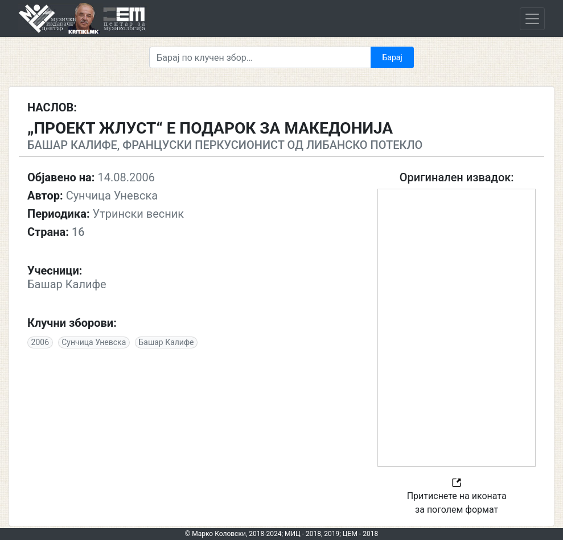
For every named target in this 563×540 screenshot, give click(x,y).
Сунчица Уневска (93, 342)
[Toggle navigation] (532, 18)
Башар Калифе (166, 342)
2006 (40, 342)
